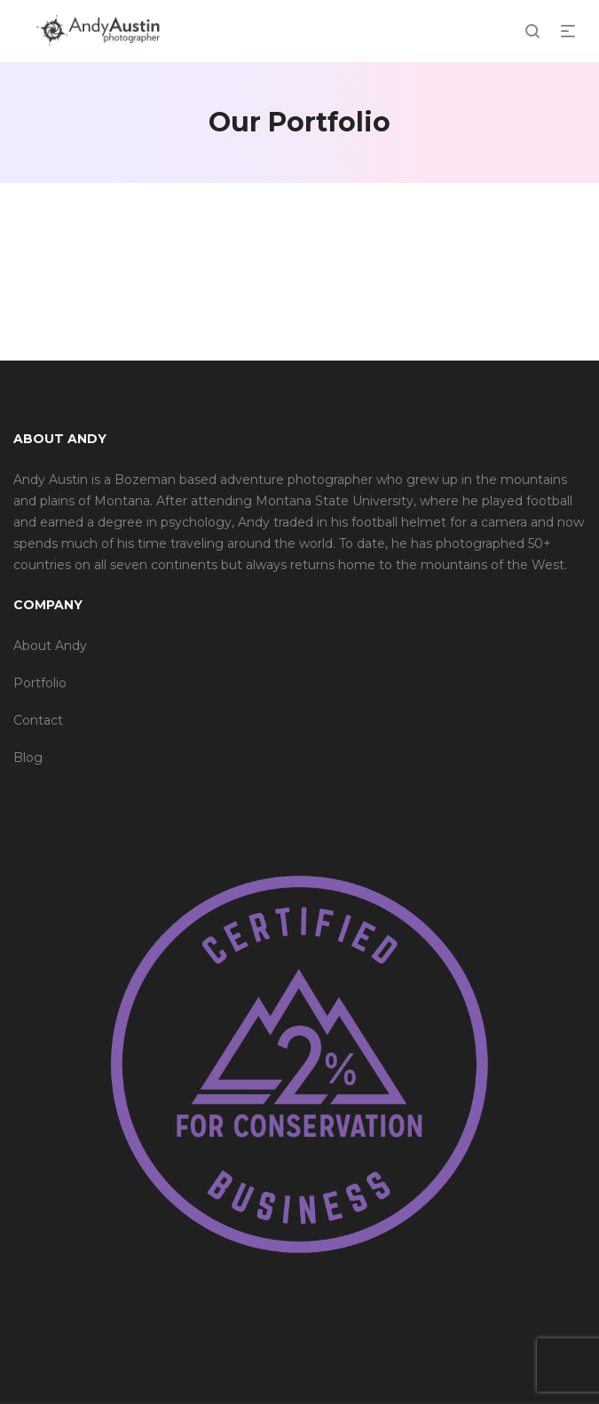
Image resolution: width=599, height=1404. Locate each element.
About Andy (50, 646)
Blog (28, 757)
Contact (38, 720)
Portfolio (40, 683)
